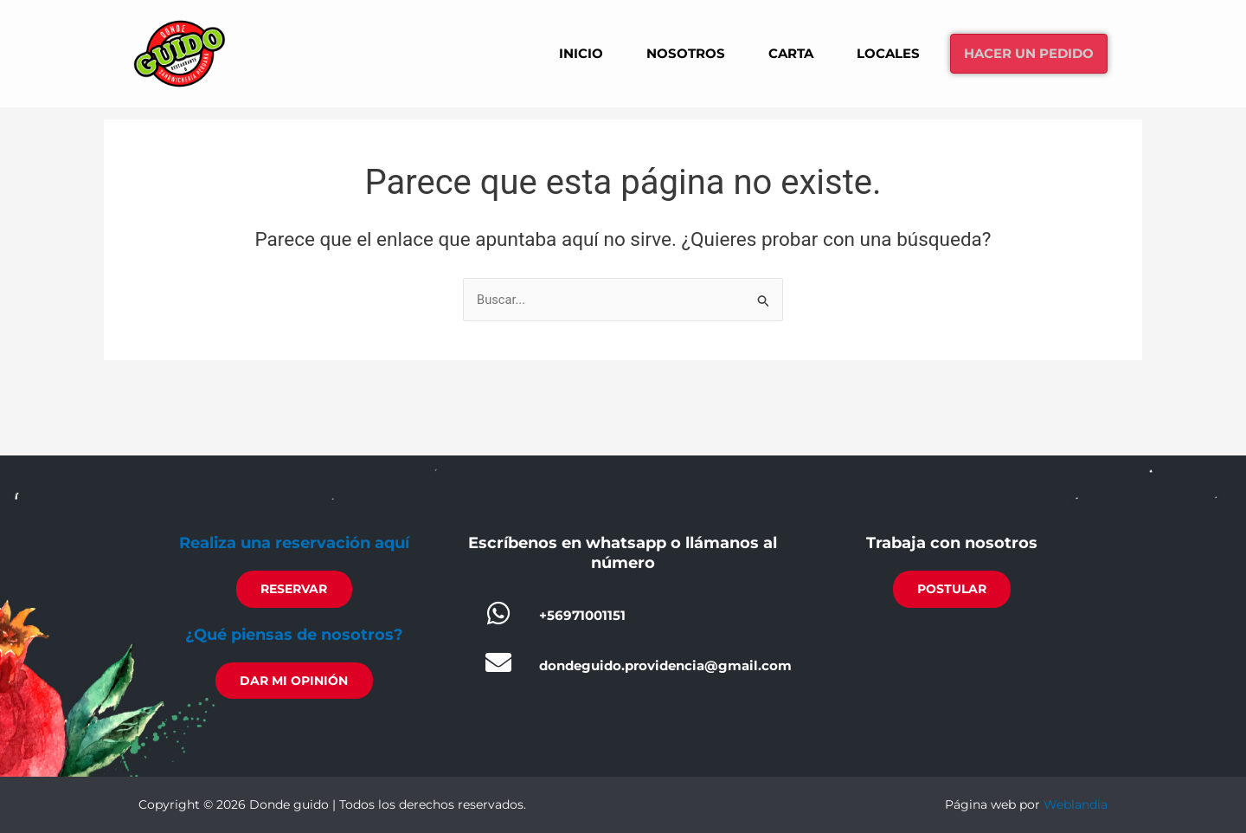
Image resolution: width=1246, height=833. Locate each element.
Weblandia (1076, 804)
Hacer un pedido (1023, 53)
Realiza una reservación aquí (294, 540)
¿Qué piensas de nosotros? (294, 633)
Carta (771, 52)
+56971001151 (582, 612)
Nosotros (661, 52)
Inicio (553, 52)
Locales (873, 52)
